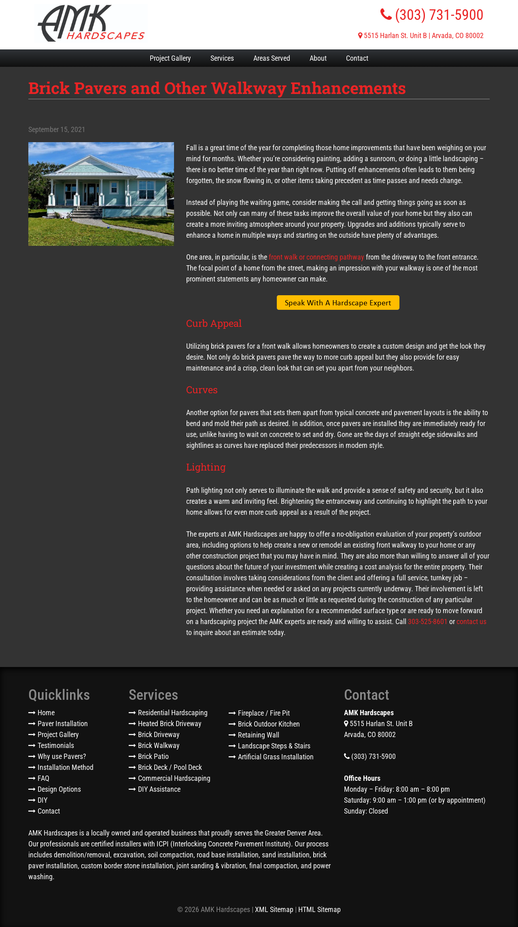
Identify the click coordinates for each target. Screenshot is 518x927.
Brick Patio (153, 756)
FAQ (43, 778)
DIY (42, 800)
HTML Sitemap (319, 909)
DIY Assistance (159, 789)
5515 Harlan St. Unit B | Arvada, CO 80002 (421, 35)
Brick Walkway (159, 745)
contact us (471, 621)
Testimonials (56, 745)
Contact (357, 58)
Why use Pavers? (62, 756)
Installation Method (65, 767)
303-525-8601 (428, 621)
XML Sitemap (274, 909)
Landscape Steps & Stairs (274, 746)
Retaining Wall (258, 735)
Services (222, 58)
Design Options (59, 789)
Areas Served (271, 58)
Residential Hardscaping (173, 712)
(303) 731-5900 (432, 14)
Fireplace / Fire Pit (264, 713)
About (318, 58)
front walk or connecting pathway (316, 257)
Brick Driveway (159, 734)
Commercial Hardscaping (174, 778)
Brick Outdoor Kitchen (269, 724)
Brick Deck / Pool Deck (170, 767)
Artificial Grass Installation (276, 756)
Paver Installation (63, 723)
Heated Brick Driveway (170, 723)
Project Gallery (170, 58)
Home (46, 712)
